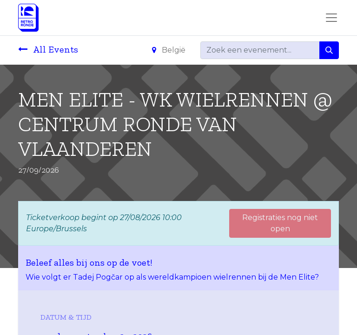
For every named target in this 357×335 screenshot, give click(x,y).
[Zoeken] (329, 50)
